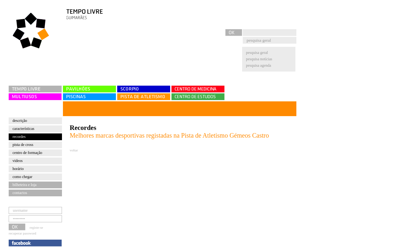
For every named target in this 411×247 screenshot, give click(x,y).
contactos (20, 193)
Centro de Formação (27, 152)
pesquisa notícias (259, 59)
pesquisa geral (257, 52)
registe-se (36, 227)
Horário (18, 168)
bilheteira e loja (25, 185)
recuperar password (22, 233)
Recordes (19, 136)
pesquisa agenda (258, 65)
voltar (74, 150)
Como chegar (22, 177)
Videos (17, 160)
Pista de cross (23, 144)
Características (23, 128)
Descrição (20, 120)
